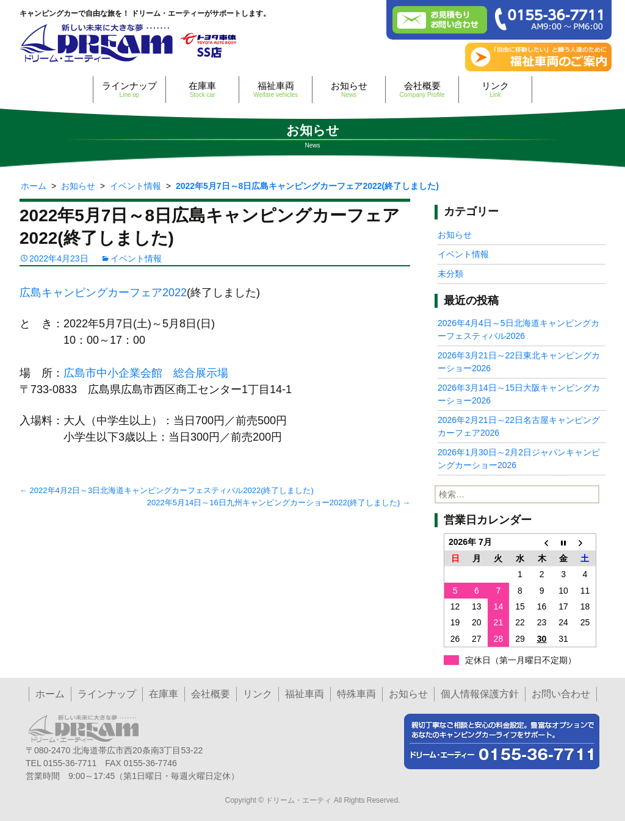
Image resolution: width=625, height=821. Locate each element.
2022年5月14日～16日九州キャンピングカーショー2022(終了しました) (278, 502)
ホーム (50, 694)
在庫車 (202, 89)
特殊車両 (356, 694)
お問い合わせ (561, 694)
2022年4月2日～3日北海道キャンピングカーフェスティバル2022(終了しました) (167, 490)
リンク (495, 89)
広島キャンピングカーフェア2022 (103, 292)
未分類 (450, 274)
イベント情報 (136, 258)
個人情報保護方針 (480, 694)
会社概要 (422, 89)
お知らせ (349, 89)
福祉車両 (275, 89)
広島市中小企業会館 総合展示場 (145, 373)
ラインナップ (129, 89)
